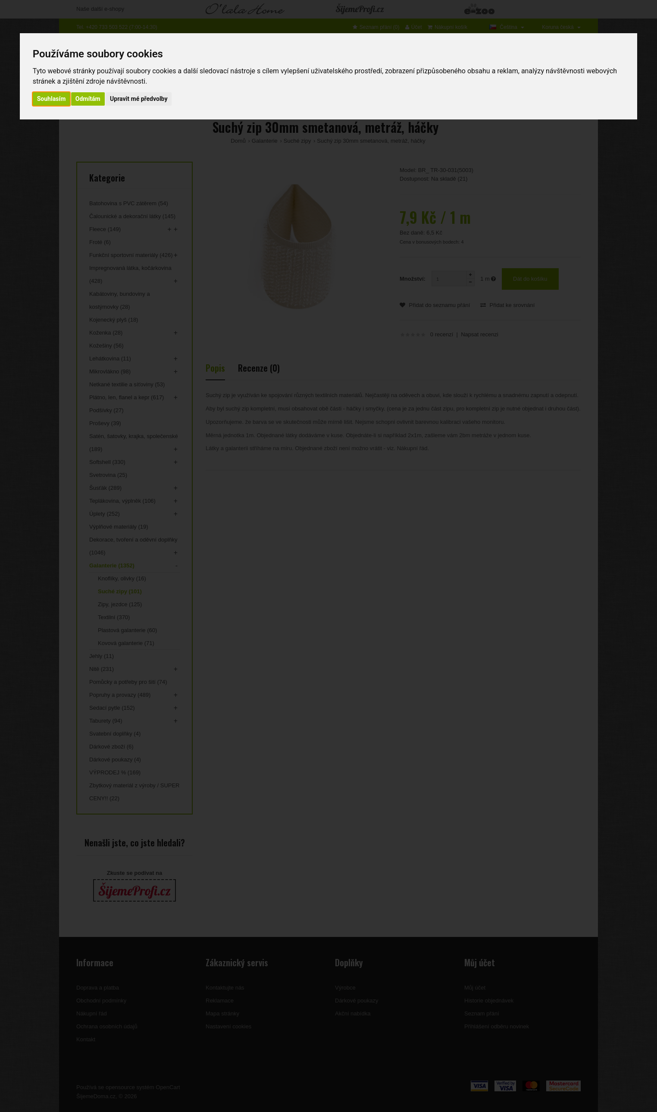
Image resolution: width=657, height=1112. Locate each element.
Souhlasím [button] (51, 98)
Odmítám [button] (87, 98)
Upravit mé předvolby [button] (138, 98)
